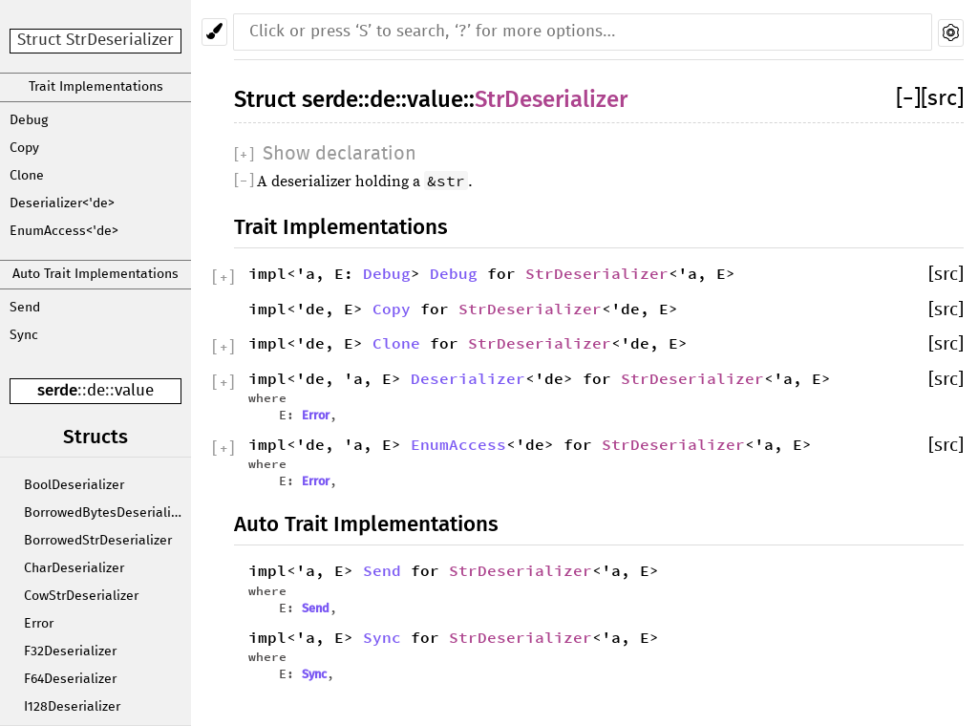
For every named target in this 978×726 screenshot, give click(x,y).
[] (908, 99)
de (96, 391)
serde (57, 390)
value (134, 391)
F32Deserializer (70, 651)
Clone (27, 175)
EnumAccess (458, 444)
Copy (24, 148)
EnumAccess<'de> (64, 231)
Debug (29, 120)
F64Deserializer (70, 679)
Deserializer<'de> (62, 203)
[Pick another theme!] (214, 32)
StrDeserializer (551, 99)
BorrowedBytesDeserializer (106, 513)
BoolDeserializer (74, 485)
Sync (24, 335)
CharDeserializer (74, 568)
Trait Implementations (96, 87)
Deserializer (468, 378)
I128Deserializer (72, 707)
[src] (942, 99)
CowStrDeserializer (81, 596)
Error (38, 623)
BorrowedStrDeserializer (98, 540)
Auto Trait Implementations (95, 274)
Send (25, 307)
